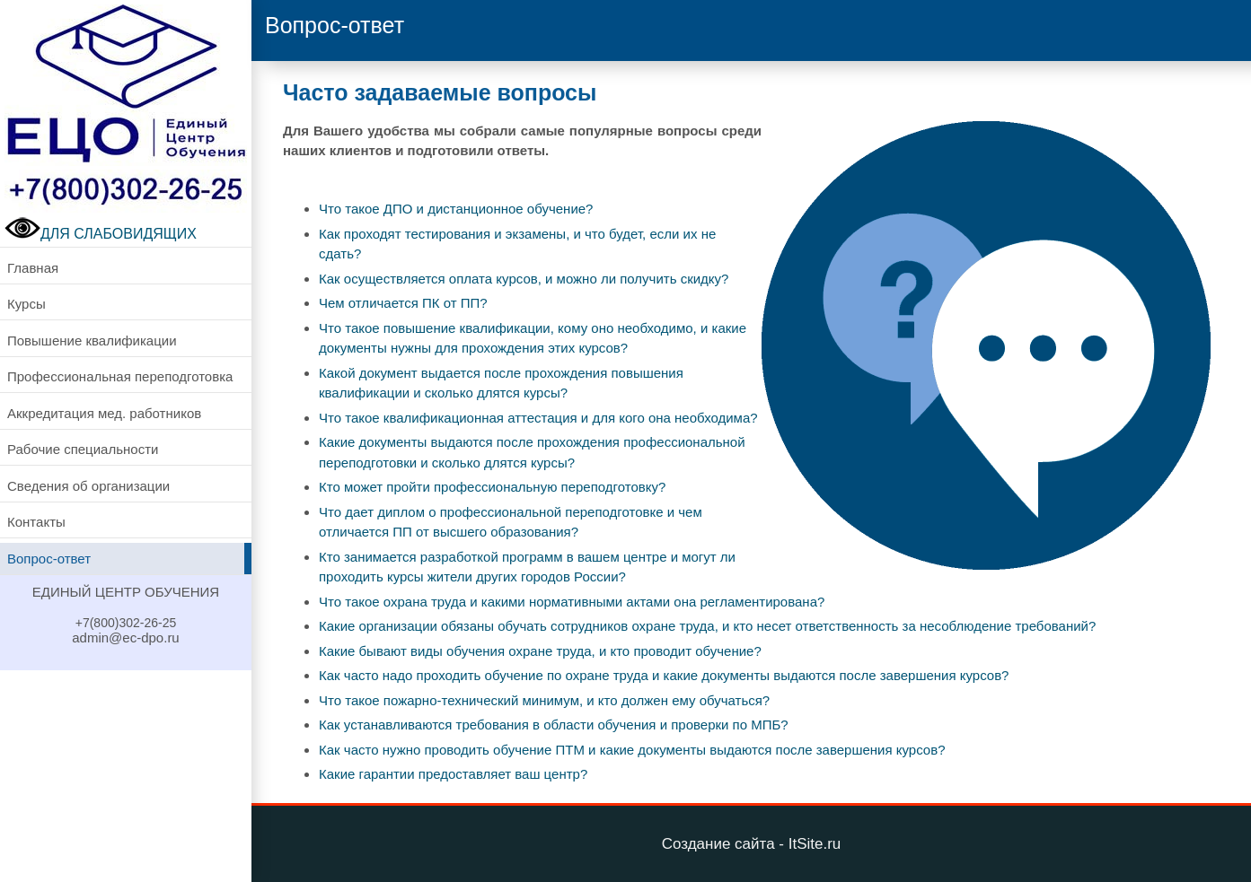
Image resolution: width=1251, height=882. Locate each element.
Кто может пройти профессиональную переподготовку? (492, 486)
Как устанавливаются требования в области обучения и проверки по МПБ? (553, 724)
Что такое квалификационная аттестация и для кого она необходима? (538, 417)
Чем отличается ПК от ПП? (403, 302)
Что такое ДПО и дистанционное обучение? (456, 208)
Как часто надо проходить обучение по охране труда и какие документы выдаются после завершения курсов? (664, 675)
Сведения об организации (88, 485)
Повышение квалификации (92, 340)
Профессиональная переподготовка (120, 376)
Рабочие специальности (82, 449)
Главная (32, 267)
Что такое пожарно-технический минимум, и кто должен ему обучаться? (544, 700)
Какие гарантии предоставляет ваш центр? (453, 774)
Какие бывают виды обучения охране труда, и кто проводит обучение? (540, 651)
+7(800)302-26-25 (125, 623)
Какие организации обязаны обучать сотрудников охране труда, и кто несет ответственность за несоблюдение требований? (707, 625)
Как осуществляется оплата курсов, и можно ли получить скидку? (523, 278)
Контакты (36, 521)
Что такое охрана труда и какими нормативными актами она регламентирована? (571, 601)
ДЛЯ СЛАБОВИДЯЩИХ (100, 233)
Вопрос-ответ (49, 558)
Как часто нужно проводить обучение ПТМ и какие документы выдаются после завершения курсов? (632, 749)
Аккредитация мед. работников (104, 413)
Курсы (26, 303)
